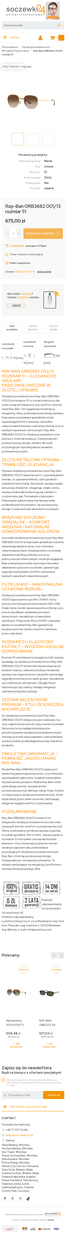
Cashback (17, 245)
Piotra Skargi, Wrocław (16, 1162)
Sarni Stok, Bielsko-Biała (17, 1169)
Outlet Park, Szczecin (15, 1191)
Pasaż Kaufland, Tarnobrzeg (20, 1180)
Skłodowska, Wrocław (15, 1159)
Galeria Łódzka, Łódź (15, 1184)
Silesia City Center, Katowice (20, 1166)
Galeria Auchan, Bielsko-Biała (20, 1173)
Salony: (10, 1140)
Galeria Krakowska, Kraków (18, 1177)
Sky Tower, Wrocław (14, 1152)
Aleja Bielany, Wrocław (15, 1145)
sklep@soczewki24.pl (19, 1135)
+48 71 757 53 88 (16, 1130)
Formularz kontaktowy (16, 1124)
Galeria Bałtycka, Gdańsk (18, 1187)
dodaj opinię (44, 271)
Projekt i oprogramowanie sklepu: (33, 1219)
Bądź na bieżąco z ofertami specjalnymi (31, 1070)
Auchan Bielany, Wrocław (17, 1148)
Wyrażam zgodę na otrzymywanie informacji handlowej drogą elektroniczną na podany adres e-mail (34, 1082)
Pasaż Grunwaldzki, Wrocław (19, 1155)
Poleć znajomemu (17, 263)
